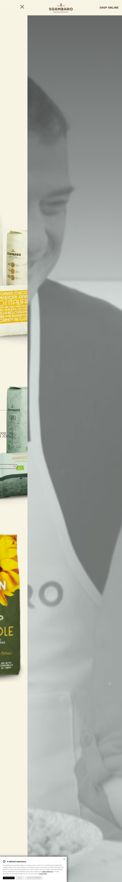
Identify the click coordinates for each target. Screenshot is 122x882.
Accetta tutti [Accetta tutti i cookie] (9, 877)
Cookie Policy (43, 873)
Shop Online (109, 7)
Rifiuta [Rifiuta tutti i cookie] (20, 877)
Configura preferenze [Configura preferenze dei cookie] (34, 877)
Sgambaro (61, 7)
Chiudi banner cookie (64, 859)
